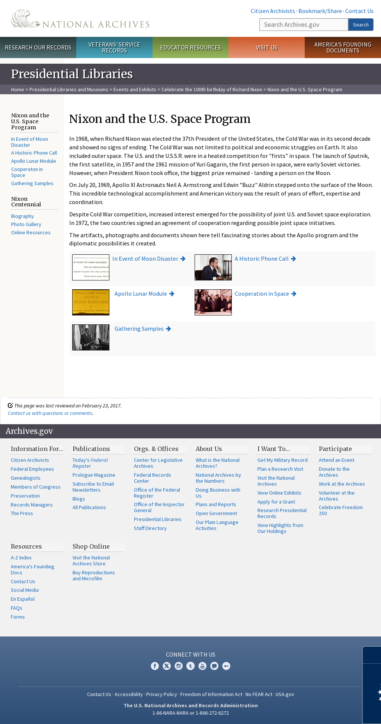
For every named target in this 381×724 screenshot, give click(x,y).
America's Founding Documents (342, 47)
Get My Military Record (282, 460)
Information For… (37, 449)
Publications (91, 449)
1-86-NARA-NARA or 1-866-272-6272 (191, 712)
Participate (335, 449)
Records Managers (32, 504)
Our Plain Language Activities (217, 525)
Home (17, 89)
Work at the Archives (342, 483)
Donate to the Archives (334, 472)
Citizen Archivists (273, 11)
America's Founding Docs (32, 569)
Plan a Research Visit (280, 469)
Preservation (25, 495)
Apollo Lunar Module (33, 161)
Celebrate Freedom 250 (341, 510)
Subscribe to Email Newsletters (93, 486)
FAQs (16, 607)
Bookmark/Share (320, 11)
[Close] (372, 655)
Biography (22, 216)
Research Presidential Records (282, 513)
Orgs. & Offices (156, 449)
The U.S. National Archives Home (80, 18)
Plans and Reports (216, 504)
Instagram (178, 665)
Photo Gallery (26, 224)
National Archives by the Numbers (218, 477)
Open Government (216, 513)
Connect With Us (190, 654)
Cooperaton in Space (27, 172)
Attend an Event (336, 460)
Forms (18, 616)
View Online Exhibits (279, 492)
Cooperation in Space (262, 293)
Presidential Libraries (158, 519)
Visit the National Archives (276, 480)
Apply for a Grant (276, 501)
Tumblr (190, 665)
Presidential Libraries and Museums (68, 89)
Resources (26, 546)
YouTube (202, 665)
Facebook (154, 665)
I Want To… (273, 449)
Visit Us (266, 47)
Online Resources (31, 232)
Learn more (314, 710)
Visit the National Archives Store (91, 560)
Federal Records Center (152, 477)
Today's (90, 463)
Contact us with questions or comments (50, 413)
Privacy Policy (161, 694)
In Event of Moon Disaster (29, 142)
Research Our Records (38, 47)
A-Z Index (21, 557)
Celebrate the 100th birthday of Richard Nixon (211, 89)
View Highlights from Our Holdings (280, 528)
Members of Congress (36, 486)
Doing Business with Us (218, 492)
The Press (22, 513)
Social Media (25, 590)
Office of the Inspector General (159, 507)
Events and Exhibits (135, 89)
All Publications (89, 507)
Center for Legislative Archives (158, 463)
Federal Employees (32, 469)
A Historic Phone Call (34, 152)
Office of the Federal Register (157, 492)
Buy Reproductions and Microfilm (94, 575)
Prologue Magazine (94, 474)
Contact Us (359, 11)
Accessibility (129, 694)
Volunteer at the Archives (337, 495)
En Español (23, 599)
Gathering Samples (32, 183)
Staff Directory (150, 528)
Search (361, 24)
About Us (209, 449)
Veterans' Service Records (114, 47)
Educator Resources (190, 47)
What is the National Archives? (218, 463)
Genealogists (26, 477)
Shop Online (91, 546)
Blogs (79, 498)
